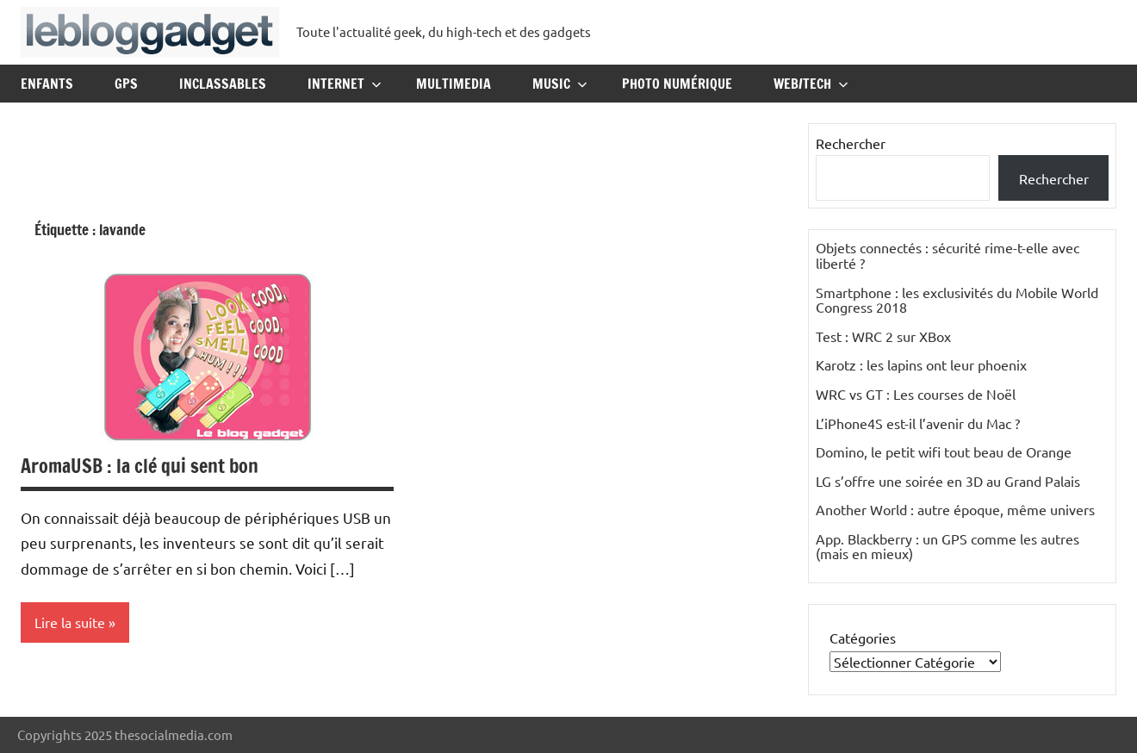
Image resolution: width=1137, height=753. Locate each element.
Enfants (47, 83)
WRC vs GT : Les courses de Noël (916, 393)
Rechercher (850, 143)
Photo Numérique (677, 83)
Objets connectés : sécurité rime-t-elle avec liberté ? (947, 255)
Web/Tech (811, 83)
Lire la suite (69, 622)
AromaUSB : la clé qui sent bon (139, 465)
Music (559, 83)
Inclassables (222, 83)
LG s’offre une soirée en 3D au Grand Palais (948, 480)
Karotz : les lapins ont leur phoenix (921, 364)
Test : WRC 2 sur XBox (883, 336)
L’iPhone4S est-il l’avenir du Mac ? (918, 423)
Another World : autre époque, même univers (955, 509)
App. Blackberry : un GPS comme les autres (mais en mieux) (947, 546)
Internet (345, 83)
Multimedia (453, 83)
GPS (126, 83)
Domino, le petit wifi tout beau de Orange (944, 451)
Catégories (862, 637)
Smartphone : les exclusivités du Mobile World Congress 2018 (957, 299)
